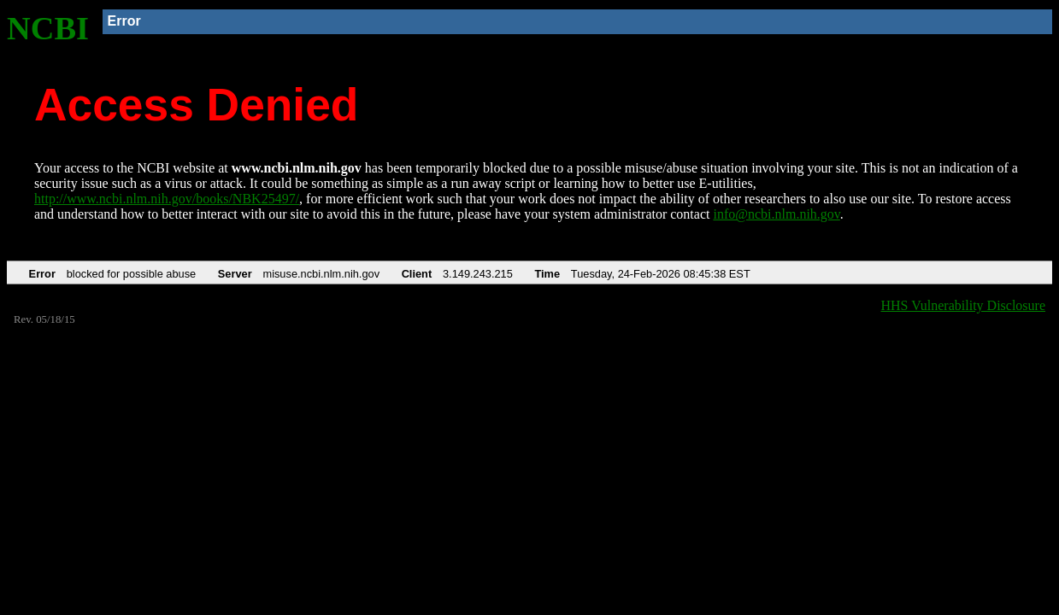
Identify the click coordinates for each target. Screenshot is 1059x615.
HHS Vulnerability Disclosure (963, 305)
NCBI (48, 28)
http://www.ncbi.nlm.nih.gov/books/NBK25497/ (166, 198)
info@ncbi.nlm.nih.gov (776, 214)
